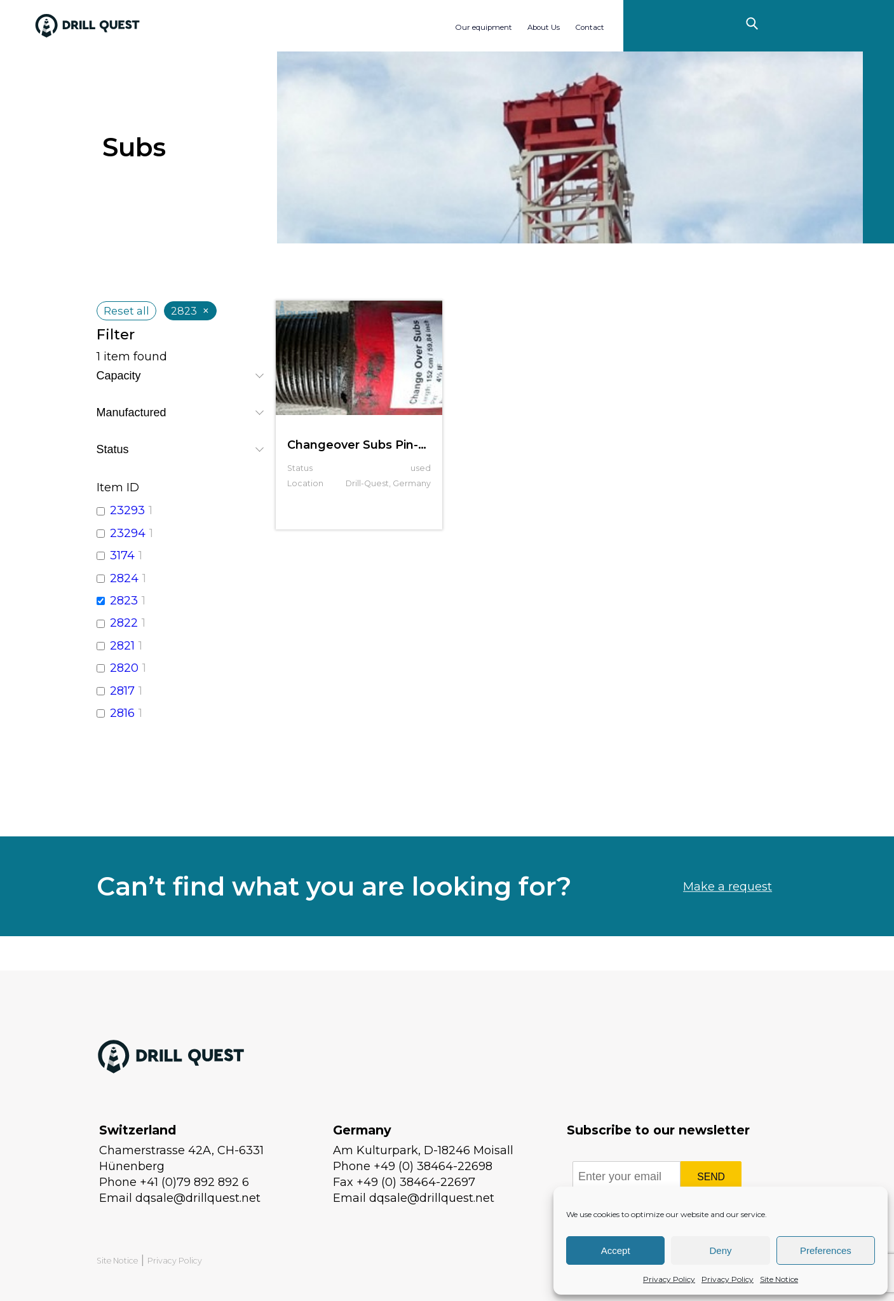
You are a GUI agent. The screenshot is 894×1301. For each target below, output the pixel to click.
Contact (589, 27)
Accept (615, 1250)
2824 (124, 578)
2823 (124, 601)
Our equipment (483, 27)
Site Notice (779, 1279)
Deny (720, 1250)
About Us (543, 27)
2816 (122, 713)
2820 (124, 668)
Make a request (727, 916)
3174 (122, 555)
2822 (124, 623)
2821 (122, 646)
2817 (122, 691)
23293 (127, 510)
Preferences (825, 1250)
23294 (128, 533)
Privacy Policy (669, 1279)
